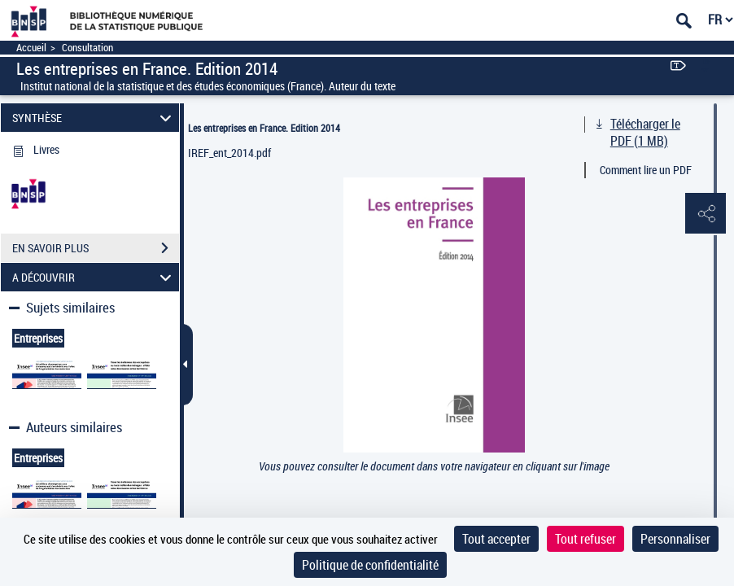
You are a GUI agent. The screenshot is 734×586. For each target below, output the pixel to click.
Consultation (87, 48)
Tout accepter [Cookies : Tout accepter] (496, 539)
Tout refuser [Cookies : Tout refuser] (585, 539)
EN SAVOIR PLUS (95, 248)
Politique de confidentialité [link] (370, 565)
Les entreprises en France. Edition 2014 (264, 127)
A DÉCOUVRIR (94, 277)
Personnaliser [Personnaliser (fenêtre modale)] (675, 539)
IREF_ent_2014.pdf (229, 152)
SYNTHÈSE (94, 117)
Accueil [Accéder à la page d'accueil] (31, 48)
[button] (705, 214)
